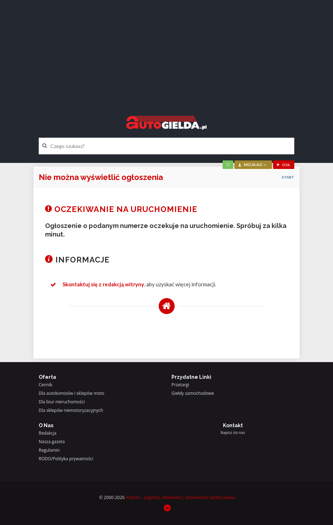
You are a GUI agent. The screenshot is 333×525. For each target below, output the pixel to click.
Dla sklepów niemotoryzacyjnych (71, 410)
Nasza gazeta (52, 442)
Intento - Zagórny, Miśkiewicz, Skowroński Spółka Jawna (180, 497)
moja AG (252, 164)
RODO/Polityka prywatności (66, 459)
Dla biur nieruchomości (62, 402)
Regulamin (49, 450)
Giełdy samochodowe (192, 393)
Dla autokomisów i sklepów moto (71, 393)
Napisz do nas (232, 432)
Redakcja (47, 433)
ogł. (284, 165)
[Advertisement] (166, 51)
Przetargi (180, 385)
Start (288, 177)
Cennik (45, 385)
